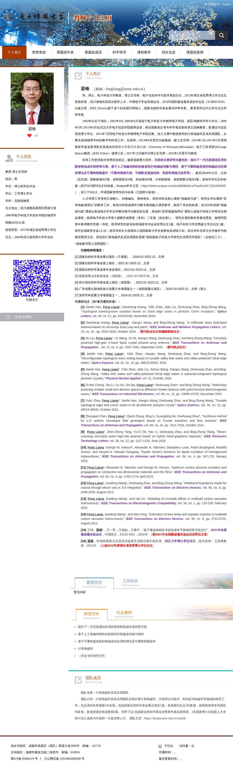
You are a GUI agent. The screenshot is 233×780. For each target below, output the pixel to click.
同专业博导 (23, 317)
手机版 (168, 746)
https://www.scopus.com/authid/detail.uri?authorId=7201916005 (184, 185)
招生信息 (168, 52)
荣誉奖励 (39, 52)
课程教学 (144, 52)
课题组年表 (65, 52)
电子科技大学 (212, 4)
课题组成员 (93, 52)
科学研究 (119, 52)
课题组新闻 (195, 52)
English (227, 4)
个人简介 (14, 52)
